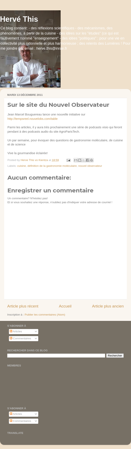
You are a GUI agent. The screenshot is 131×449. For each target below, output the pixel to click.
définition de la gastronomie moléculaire (52, 165)
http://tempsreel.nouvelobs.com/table (32, 118)
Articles (16, 331)
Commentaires (20, 338)
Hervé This (19, 19)
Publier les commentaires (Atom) (45, 314)
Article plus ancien (108, 306)
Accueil (65, 306)
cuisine (21, 165)
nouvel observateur (90, 165)
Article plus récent (22, 306)
